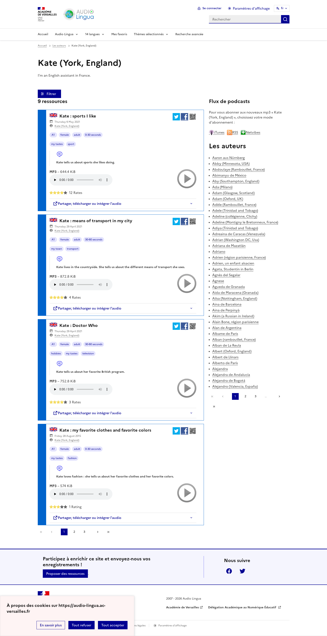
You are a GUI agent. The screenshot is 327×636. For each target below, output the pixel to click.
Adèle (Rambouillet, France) (234, 204)
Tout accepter (112, 625)
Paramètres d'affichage (172, 625)
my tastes (57, 144)
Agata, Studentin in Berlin (232, 269)
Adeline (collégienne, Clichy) (234, 216)
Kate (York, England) (67, 126)
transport (72, 249)
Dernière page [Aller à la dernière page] (108, 532)
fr (282, 8)
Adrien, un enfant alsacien (233, 263)
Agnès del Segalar (226, 274)
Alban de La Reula (226, 345)
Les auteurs (59, 46)
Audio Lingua (64, 34)
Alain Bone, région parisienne (235, 321)
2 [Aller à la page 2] (74, 532)
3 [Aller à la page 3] (84, 532)
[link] (52, 532)
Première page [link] (41, 532)
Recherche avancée (189, 34)
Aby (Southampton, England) (235, 181)
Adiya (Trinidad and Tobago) (235, 228)
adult (77, 135)
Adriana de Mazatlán (229, 245)
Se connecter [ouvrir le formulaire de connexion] (211, 8)
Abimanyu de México (229, 175)
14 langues (92, 34)
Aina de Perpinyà (226, 310)
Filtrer (52, 93)
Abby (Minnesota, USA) (231, 163)
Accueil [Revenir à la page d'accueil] (43, 34)
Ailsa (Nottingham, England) (234, 298)
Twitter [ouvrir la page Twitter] (242, 571)
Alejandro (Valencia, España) (235, 386)
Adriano (218, 251)
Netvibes (250, 132)
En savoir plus (51, 625)
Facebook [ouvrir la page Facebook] (229, 571)
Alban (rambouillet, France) (234, 339)
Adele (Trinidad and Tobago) (235, 210)
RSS (232, 132)
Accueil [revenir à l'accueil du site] (42, 46)
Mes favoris (119, 34)
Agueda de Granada (228, 286)
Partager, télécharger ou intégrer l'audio (87, 203)
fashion (72, 458)
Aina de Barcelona (226, 304)
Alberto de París (225, 362)
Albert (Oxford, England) (231, 351)
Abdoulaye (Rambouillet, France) (238, 169)
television (88, 353)
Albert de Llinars (225, 357)
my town (56, 249)
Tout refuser (81, 625)
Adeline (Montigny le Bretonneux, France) (245, 222)
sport (71, 144)
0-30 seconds (93, 135)
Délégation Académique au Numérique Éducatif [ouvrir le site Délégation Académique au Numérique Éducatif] (242, 607)
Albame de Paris (225, 333)
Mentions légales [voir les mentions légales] (136, 625)
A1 (53, 135)
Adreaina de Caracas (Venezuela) (238, 233)
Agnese (218, 280)
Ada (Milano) (222, 187)
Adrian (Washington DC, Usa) (235, 239)
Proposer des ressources (65, 573)
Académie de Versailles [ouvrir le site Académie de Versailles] (182, 607)
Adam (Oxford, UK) (227, 198)
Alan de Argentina (226, 327)
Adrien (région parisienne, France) (239, 257)
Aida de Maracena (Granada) (235, 292)
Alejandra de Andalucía (231, 374)
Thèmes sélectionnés (149, 34)
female (64, 135)
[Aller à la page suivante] (96, 532)
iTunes (216, 132)
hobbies (56, 353)
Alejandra (220, 368)
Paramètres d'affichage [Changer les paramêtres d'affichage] (251, 8)
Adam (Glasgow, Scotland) (233, 192)
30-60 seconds (93, 239)
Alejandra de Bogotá (228, 380)
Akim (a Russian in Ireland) (233, 316)
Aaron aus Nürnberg (228, 157)
